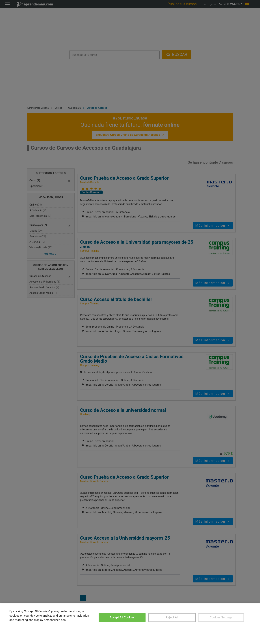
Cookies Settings (221, 617)
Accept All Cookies (122, 617)
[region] (130, 615)
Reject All (172, 617)
